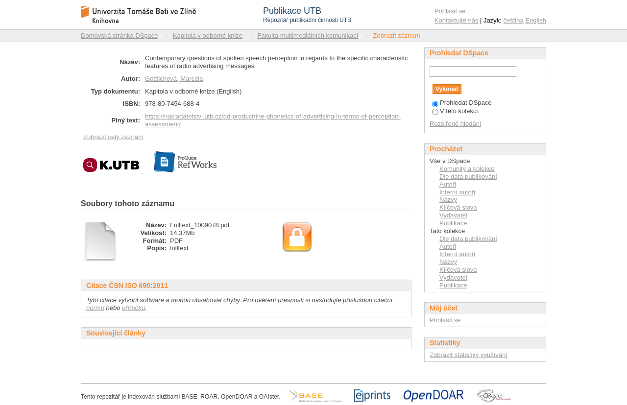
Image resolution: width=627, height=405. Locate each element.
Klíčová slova (458, 207)
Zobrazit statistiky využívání (468, 354)
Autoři (447, 184)
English (535, 20)
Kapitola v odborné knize (207, 35)
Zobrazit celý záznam (113, 137)
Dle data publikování (468, 176)
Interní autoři (457, 192)
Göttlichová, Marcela (174, 78)
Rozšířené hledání (456, 123)
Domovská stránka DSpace (119, 35)
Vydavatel (453, 215)
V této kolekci (455, 111)
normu (95, 307)
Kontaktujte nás (456, 20)
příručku (133, 307)
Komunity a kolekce (467, 168)
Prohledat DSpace (462, 102)
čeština (514, 20)
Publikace (453, 223)
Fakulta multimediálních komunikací (307, 35)
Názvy (448, 199)
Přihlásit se (450, 11)
